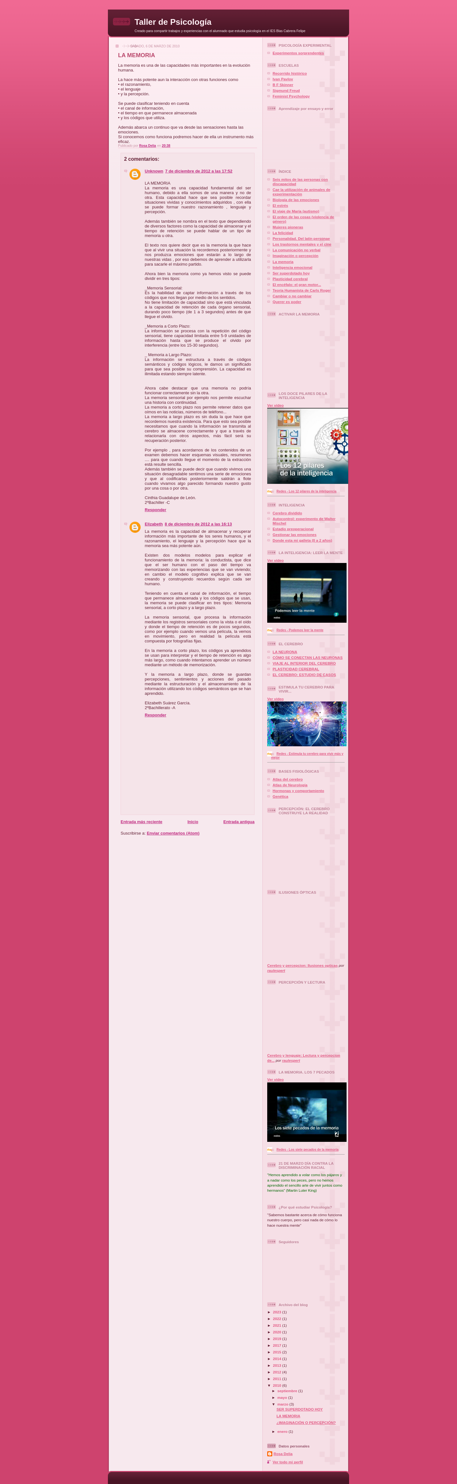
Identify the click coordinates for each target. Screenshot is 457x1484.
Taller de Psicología (173, 22)
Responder (155, 509)
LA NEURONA (285, 652)
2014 (277, 1359)
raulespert (276, 970)
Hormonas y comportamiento (298, 791)
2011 (277, 1379)
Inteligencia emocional (292, 267)
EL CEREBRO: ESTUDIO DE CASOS (304, 675)
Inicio (193, 821)
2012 (277, 1372)
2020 (277, 1332)
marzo (283, 1404)
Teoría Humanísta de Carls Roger (302, 290)
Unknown (154, 171)
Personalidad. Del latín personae (301, 238)
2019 (277, 1339)
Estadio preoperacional (293, 529)
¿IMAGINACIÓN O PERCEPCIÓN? (306, 1422)
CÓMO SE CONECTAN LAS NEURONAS (308, 657)
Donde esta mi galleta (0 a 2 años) (302, 540)
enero (282, 1431)
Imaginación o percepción (295, 256)
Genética (280, 796)
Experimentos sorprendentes (298, 53)
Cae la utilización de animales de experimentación (301, 191)
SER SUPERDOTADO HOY (299, 1409)
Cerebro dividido (287, 513)
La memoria (283, 262)
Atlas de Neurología (290, 785)
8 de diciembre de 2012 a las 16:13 (198, 524)
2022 (277, 1319)
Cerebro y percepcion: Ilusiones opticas (302, 965)
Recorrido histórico (290, 73)
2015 (277, 1352)
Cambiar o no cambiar (292, 296)
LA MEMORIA (288, 1416)
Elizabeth (154, 524)
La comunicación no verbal (297, 250)
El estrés (280, 205)
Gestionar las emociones (294, 534)
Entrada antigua (239, 821)
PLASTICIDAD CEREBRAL (296, 669)
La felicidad (283, 233)
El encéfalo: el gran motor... (297, 284)
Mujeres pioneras (288, 227)
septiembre (287, 1391)
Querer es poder (287, 302)
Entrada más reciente (141, 821)
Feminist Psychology (291, 96)
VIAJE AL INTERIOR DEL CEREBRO (304, 663)
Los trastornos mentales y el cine (302, 244)
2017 (277, 1345)
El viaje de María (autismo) (296, 211)
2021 (277, 1325)
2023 (277, 1312)
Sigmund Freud (286, 90)
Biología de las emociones (296, 200)
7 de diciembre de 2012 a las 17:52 (199, 171)
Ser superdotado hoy (291, 273)
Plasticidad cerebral (290, 279)
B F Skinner (283, 85)
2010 (277, 1385)
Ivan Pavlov (283, 79)
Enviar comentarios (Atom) (173, 833)
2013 (277, 1365)
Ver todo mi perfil (288, 1462)
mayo (282, 1397)
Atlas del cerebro (288, 779)
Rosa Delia (283, 1454)
